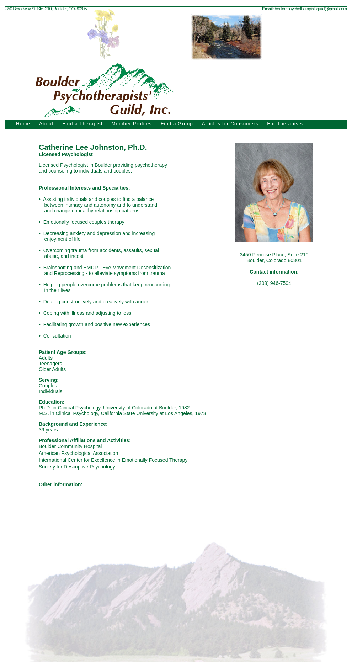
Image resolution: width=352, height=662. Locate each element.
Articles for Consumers (230, 123)
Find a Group (177, 123)
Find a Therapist (82, 123)
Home (23, 123)
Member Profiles (132, 123)
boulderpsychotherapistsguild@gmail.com (310, 8)
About (46, 123)
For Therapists (285, 123)
